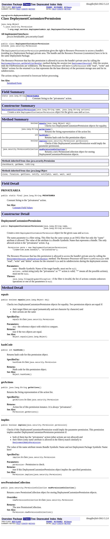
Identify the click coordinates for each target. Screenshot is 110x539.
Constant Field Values (23, 213)
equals (42, 126)
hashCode (43, 138)
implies (43, 144)
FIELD (18, 9)
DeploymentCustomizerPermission (18, 111)
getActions (44, 132)
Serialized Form (14, 84)
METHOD (32, 9)
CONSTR (24, 9)
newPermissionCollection (52, 153)
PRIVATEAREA (33, 97)
